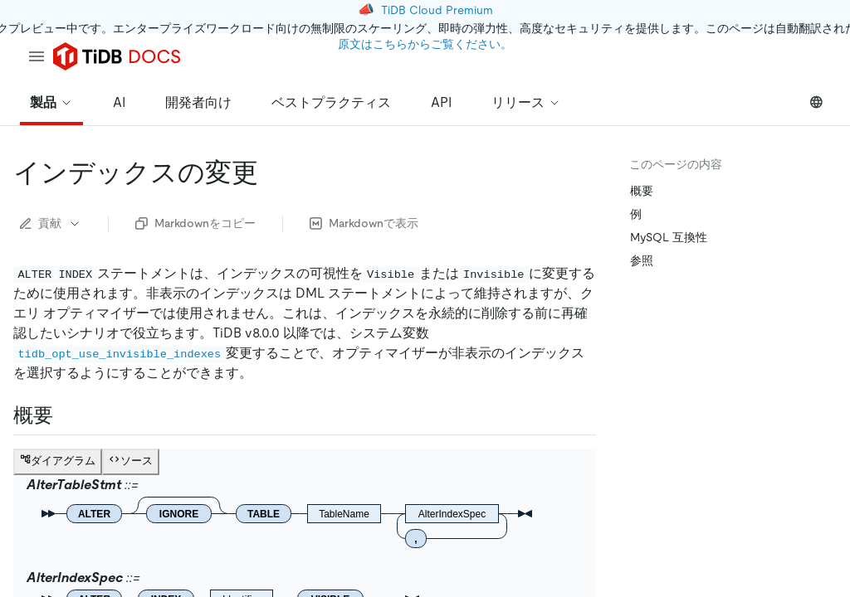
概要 (641, 190)
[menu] (36, 56)
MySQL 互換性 (668, 237)
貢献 (50, 223)
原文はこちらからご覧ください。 (425, 44)
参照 (641, 260)
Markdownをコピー (195, 223)
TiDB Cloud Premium (437, 10)
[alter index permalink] (271, 172)
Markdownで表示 (364, 223)
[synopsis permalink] (66, 415)
